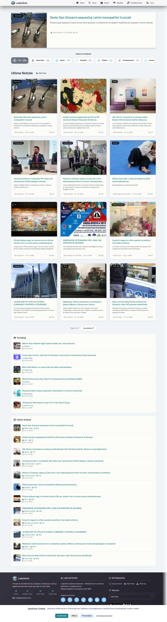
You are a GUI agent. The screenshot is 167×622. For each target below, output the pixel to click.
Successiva (88, 328)
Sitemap (141, 584)
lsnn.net (115, 605)
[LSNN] (97, 599)
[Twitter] (76, 599)
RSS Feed (41, 73)
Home (80, 3)
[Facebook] (63, 599)
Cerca (92, 3)
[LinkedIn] (90, 599)
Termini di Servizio (85, 612)
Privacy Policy (73, 612)
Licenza (96, 612)
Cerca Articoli (115, 584)
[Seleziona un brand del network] (131, 596)
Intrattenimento (134, 3)
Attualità (118, 3)
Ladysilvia (21, 578)
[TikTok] (83, 599)
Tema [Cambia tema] (150, 3)
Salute (105, 3)
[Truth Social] (104, 599)
